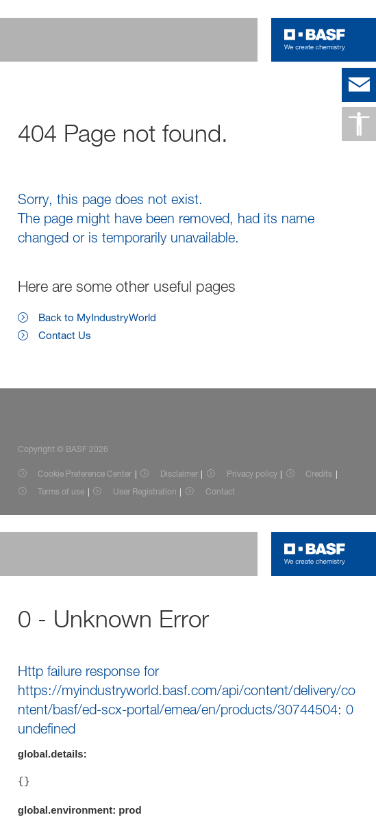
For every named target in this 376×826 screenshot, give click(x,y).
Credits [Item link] (318, 473)
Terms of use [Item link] (61, 491)
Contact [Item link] (220, 491)
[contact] (359, 85)
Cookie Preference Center (84, 473)
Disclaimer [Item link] (179, 473)
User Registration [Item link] (145, 491)
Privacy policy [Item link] (252, 473)
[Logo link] (314, 40)
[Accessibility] (359, 124)
